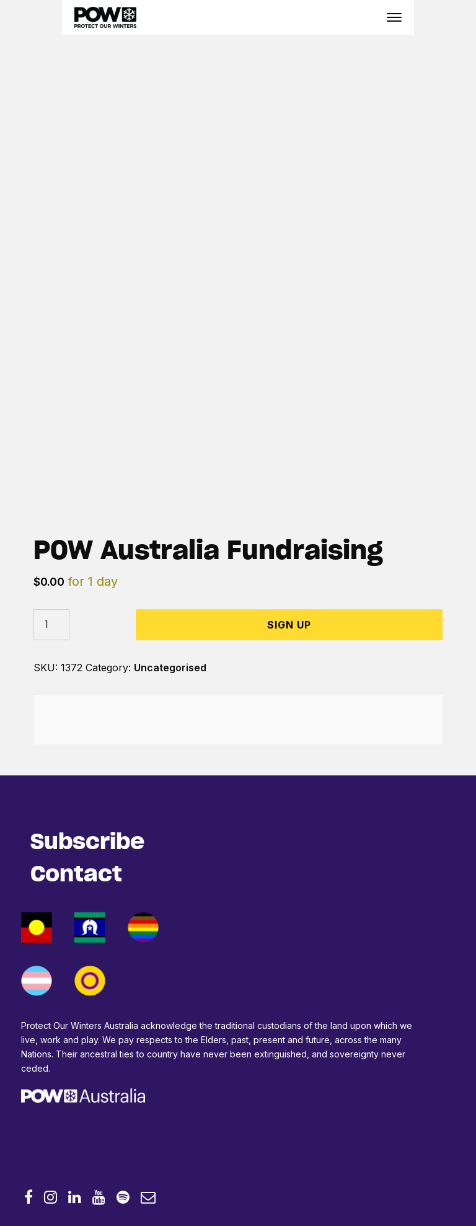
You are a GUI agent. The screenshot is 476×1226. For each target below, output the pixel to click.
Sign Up (289, 625)
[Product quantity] (51, 624)
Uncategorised (170, 667)
